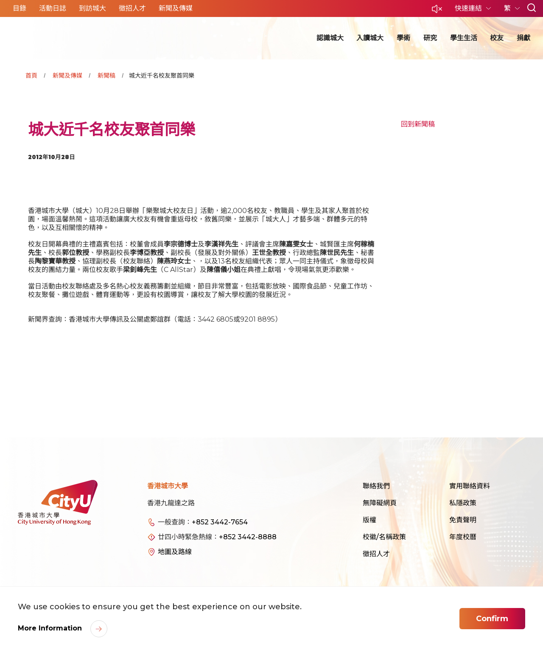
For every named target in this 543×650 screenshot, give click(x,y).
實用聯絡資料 (469, 486)
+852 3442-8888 (248, 537)
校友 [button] (497, 38)
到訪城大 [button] (92, 8)
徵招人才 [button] (132, 8)
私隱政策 (462, 503)
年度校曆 (462, 537)
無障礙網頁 (380, 503)
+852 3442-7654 (220, 522)
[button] (436, 11)
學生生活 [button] (463, 38)
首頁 (31, 75)
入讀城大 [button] (369, 38)
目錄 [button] (19, 8)
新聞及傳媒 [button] (176, 8)
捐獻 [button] (523, 38)
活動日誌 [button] (52, 8)
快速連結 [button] (469, 8)
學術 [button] (403, 38)
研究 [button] (430, 38)
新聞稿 (106, 75)
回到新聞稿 (418, 124)
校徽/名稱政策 (384, 537)
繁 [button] (508, 8)
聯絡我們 (376, 486)
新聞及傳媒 (67, 75)
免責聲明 (462, 520)
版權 (369, 520)
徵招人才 (376, 554)
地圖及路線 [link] (175, 552)
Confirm (492, 618)
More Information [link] (51, 628)
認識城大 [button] (330, 38)
